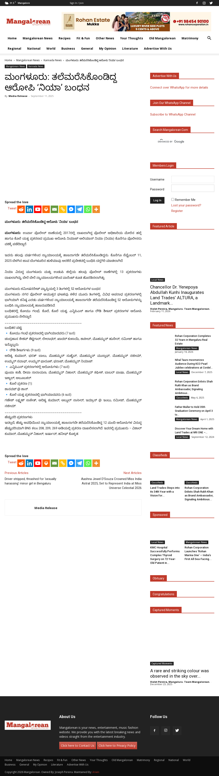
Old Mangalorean (162, 38)
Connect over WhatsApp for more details (179, 87)
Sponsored (160, 515)
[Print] (46, 209)
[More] (96, 209)
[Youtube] (37, 209)
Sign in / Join (77, 2)
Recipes (65, 38)
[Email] (54, 209)
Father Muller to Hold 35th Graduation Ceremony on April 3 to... (194, 411)
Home (12, 38)
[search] (178, 142)
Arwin (95, 772)
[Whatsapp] (88, 209)
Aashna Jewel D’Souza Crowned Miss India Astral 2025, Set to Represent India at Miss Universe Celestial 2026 (111, 483)
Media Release (18, 96)
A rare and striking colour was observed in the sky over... (179, 673)
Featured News (163, 325)
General (87, 48)
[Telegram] (79, 209)
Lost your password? (186, 205)
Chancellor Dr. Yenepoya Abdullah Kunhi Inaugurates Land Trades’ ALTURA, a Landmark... (177, 295)
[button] (209, 39)
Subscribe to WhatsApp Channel (172, 114)
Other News (105, 38)
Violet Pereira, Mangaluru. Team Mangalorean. (180, 308)
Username (157, 179)
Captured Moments (166, 610)
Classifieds (182, 397)
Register (177, 211)
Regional (14, 48)
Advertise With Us (158, 48)
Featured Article (163, 226)
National (33, 48)
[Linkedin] (29, 209)
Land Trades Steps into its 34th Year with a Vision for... (165, 491)
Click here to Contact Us (77, 745)
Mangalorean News (38, 38)
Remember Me (185, 200)
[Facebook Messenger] (71, 209)
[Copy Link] (63, 209)
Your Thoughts (131, 38)
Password (157, 189)
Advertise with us (164, 76)
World (50, 48)
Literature (130, 48)
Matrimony (190, 38)
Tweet (12, 208)
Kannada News (53, 60)
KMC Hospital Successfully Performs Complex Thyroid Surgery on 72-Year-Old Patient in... (165, 555)
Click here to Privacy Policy (117, 745)
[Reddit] (21, 209)
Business (68, 48)
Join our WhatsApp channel (172, 103)
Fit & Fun (83, 38)
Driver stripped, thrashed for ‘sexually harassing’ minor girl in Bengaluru (30, 481)
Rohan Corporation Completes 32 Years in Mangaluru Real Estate (193, 340)
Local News (157, 279)
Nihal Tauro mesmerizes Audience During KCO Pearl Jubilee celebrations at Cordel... (194, 363)
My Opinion (107, 48)
